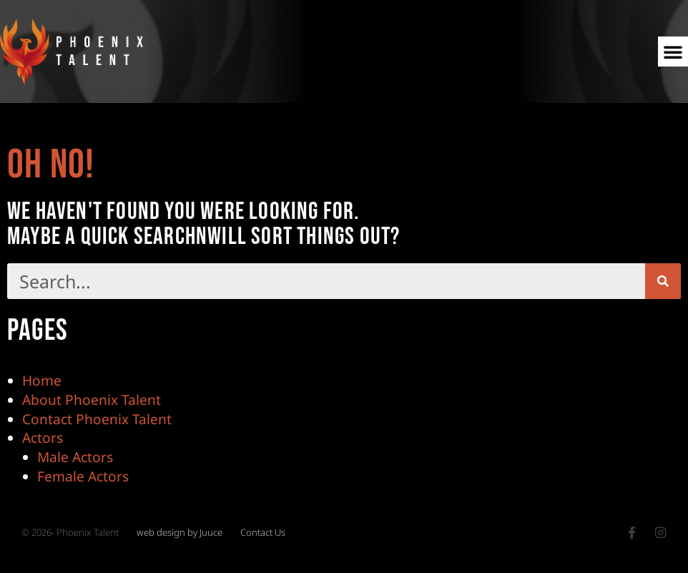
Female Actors (83, 476)
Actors (42, 438)
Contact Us (262, 533)
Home (42, 380)
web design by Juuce (179, 533)
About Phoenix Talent (91, 399)
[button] (673, 51)
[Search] (663, 282)
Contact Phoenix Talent (97, 418)
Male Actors (75, 457)
